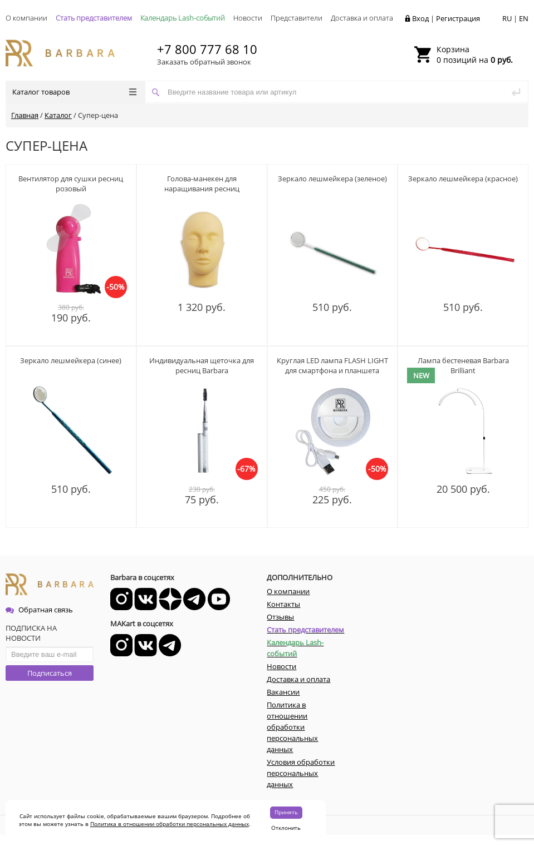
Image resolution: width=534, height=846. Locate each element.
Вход (420, 18)
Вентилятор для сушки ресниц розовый (70, 184)
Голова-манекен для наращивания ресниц (201, 184)
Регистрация (458, 18)
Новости (247, 18)
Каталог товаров (74, 92)
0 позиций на (475, 54)
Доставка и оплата (362, 18)
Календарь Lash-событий (182, 18)
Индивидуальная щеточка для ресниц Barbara (201, 365)
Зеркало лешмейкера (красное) (463, 179)
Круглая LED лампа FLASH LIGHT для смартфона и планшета (332, 365)
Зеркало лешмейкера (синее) (70, 360)
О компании (26, 18)
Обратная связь (39, 610)
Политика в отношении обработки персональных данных (169, 824)
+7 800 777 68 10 (207, 49)
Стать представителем (94, 18)
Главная (24, 115)
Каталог (58, 115)
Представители (296, 18)
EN (523, 18)
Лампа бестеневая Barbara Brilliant (463, 365)
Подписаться (49, 673)
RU (507, 18)
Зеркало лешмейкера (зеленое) (332, 179)
